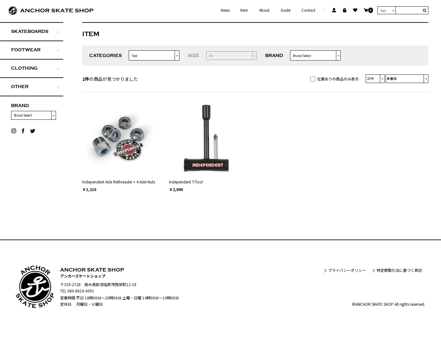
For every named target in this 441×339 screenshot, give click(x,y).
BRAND (20, 105)
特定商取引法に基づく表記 (399, 270)
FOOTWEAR (25, 50)
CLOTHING (24, 68)
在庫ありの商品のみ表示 (338, 78)
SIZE (193, 55)
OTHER (19, 86)
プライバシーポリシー (347, 270)
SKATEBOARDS (29, 31)
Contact (308, 10)
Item (244, 10)
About (264, 10)
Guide (285, 10)
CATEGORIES (105, 55)
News (225, 10)
